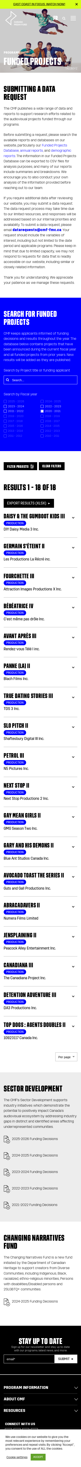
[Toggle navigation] (73, 18)
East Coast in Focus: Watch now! (39, 4)
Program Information (26, 1387)
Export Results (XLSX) (26, 503)
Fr (55, 18)
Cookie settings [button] (16, 1457)
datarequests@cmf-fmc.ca (37, 230)
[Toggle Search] (64, 18)
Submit (64, 1359)
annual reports (31, 150)
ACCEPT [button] (38, 1457)
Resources (14, 1410)
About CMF (14, 1399)
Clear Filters (51, 466)
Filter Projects (18, 466)
